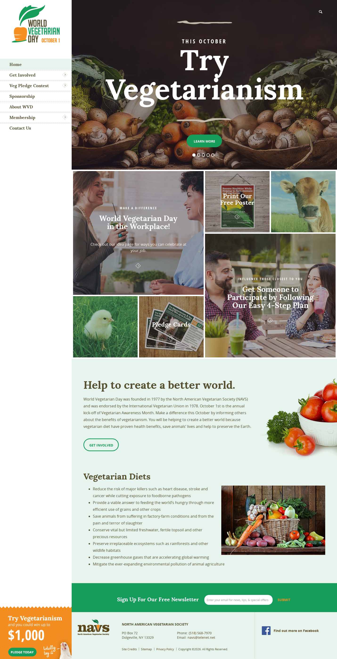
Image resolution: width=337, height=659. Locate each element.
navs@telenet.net (201, 637)
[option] (204, 85)
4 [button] (208, 155)
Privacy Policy (165, 649)
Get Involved (22, 75)
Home (15, 64)
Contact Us (20, 128)
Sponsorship (22, 96)
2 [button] (198, 155)
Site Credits (129, 649)
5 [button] (212, 155)
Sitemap (146, 649)
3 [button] (203, 155)
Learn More (204, 141)
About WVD (21, 107)
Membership (22, 117)
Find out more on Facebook (296, 630)
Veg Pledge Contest (29, 85)
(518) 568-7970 (200, 633)
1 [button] (194, 155)
